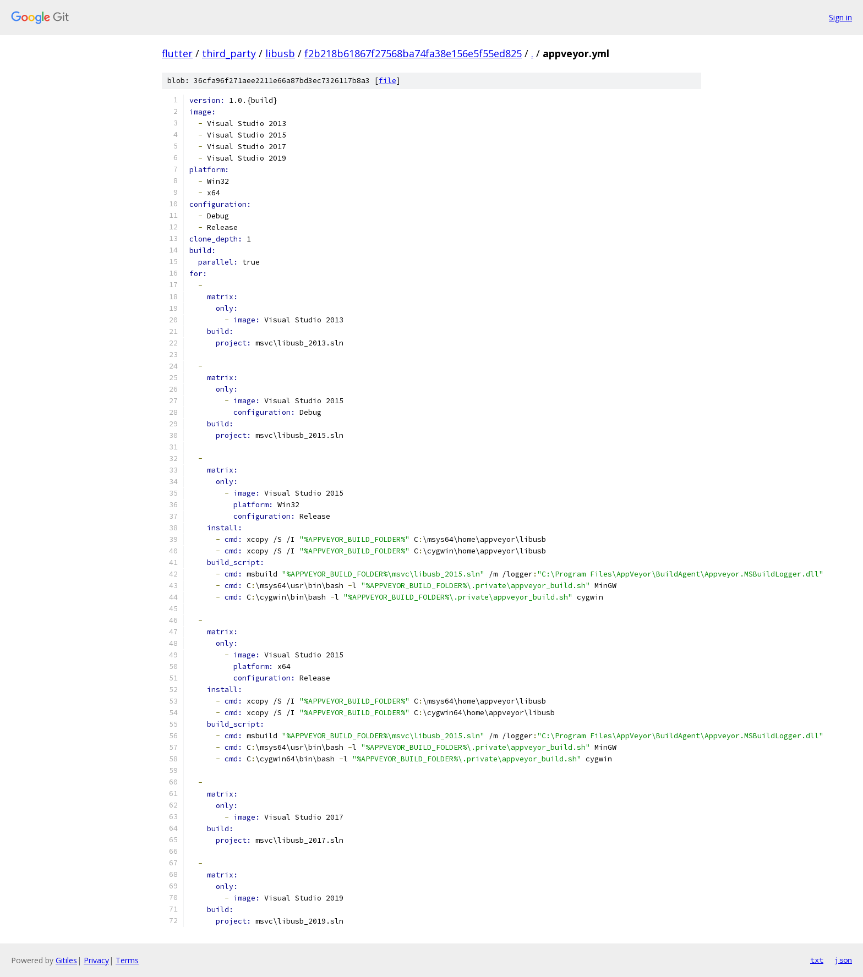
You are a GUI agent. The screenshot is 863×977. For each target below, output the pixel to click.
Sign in (840, 17)
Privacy (96, 960)
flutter (177, 53)
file (387, 80)
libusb (280, 53)
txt (816, 960)
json (843, 960)
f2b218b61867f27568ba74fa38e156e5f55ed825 (413, 53)
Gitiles (66, 960)
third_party (229, 53)
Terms (127, 960)
